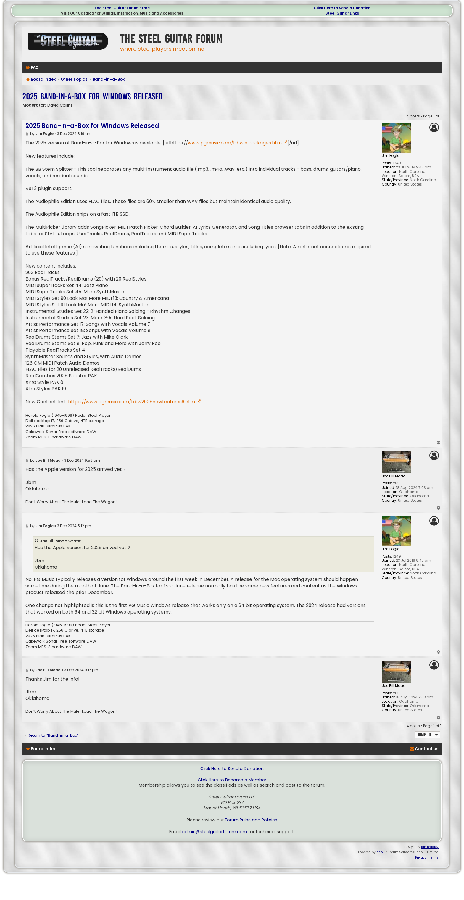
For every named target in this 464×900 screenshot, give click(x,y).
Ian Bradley (430, 847)
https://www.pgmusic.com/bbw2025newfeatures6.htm (131, 402)
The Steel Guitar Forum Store (122, 7)
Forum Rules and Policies (251, 820)
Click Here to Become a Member (232, 780)
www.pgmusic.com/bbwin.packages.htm (235, 143)
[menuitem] (32, 67)
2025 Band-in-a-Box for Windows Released (92, 96)
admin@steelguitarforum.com (214, 832)
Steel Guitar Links (342, 13)
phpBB (381, 852)
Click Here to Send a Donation (342, 7)
